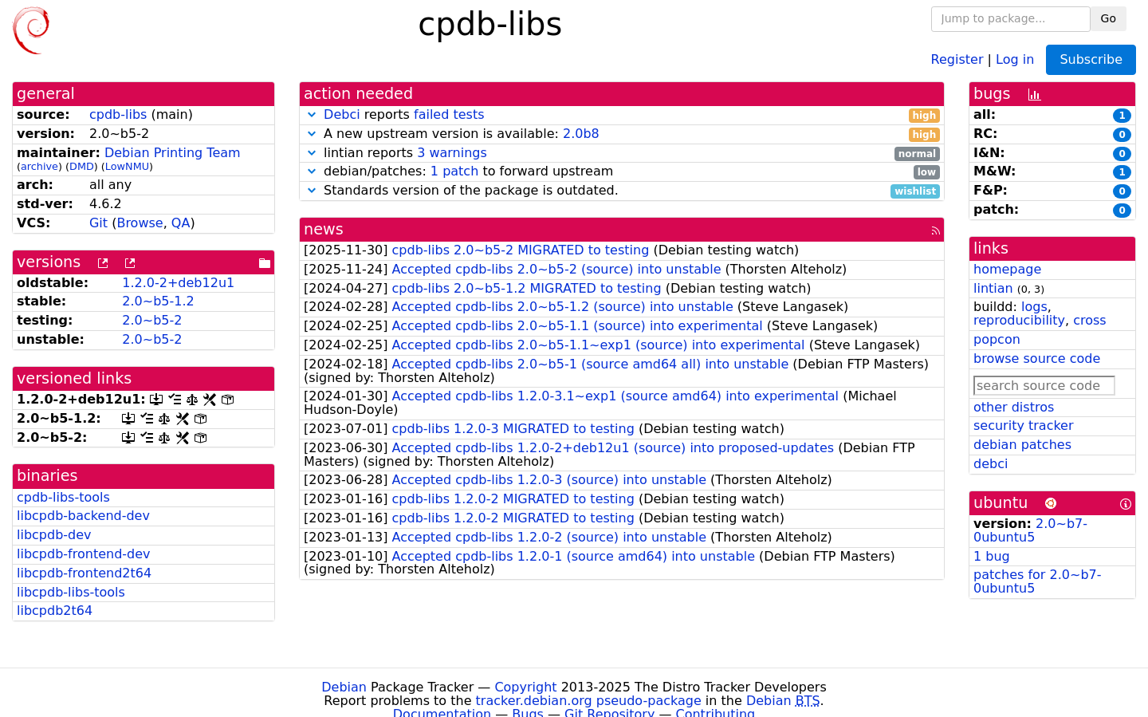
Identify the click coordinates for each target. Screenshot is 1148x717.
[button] (312, 114)
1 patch (454, 171)
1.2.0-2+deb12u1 (178, 282)
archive (39, 166)
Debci (342, 114)
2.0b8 (581, 133)
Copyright (525, 687)
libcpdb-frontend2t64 (84, 573)
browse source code (1036, 358)
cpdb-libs (118, 114)
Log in (1015, 58)
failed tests (449, 114)
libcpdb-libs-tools (71, 592)
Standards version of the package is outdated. (622, 191)
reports (622, 115)
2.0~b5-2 (152, 320)
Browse (139, 222)
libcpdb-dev (54, 534)
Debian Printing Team (172, 152)
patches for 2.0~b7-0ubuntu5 (1037, 581)
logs (1034, 306)
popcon (996, 339)
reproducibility (1019, 320)
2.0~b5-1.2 (158, 301)
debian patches (1022, 444)
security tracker (1023, 425)
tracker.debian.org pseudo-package (589, 700)
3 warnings (452, 152)
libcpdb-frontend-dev (84, 553)
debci (990, 463)
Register (957, 58)
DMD (81, 166)
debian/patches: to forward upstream (622, 172)
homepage (1007, 269)
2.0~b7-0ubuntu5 (1030, 530)
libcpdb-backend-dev (83, 515)
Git (98, 222)
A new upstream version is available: (622, 134)
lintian (993, 288)
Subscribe (1091, 59)
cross (1089, 320)
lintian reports (622, 153)
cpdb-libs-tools (63, 497)
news (324, 229)
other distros (1013, 407)
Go (1108, 18)
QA (181, 222)
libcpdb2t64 (54, 610)
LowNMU (127, 166)
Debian (344, 687)
